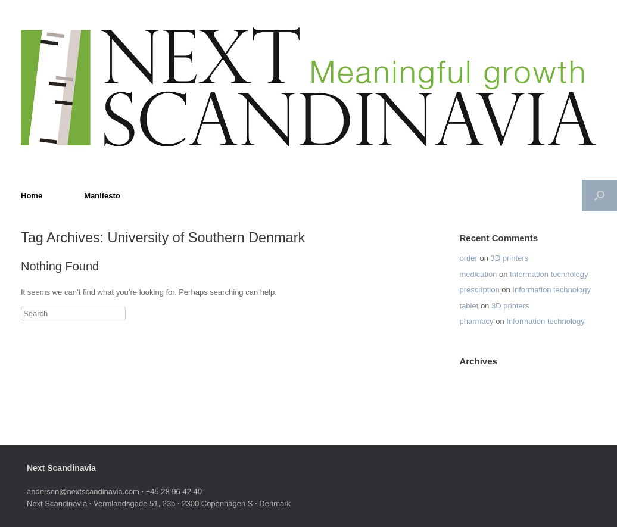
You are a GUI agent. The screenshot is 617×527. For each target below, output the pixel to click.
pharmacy (476, 321)
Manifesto (102, 195)
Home (31, 195)
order (468, 258)
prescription (479, 289)
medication (478, 274)
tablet (468, 305)
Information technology (549, 274)
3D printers (510, 258)
